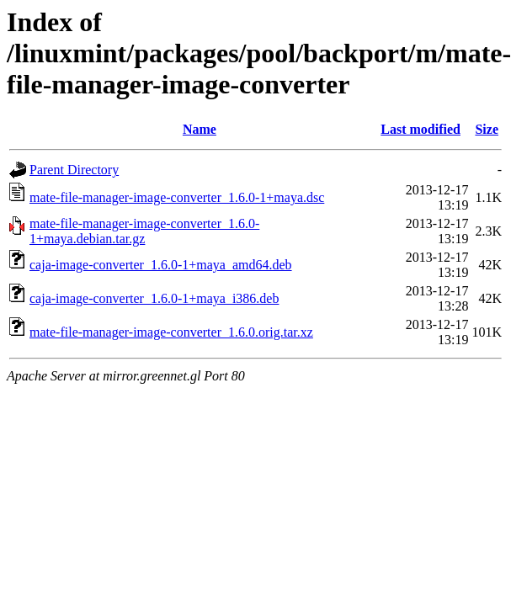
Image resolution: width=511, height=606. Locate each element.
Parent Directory (74, 169)
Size (486, 129)
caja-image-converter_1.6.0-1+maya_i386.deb (154, 298)
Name (199, 129)
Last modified (420, 129)
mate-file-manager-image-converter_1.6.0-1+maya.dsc (176, 197)
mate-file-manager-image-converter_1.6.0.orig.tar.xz (171, 332)
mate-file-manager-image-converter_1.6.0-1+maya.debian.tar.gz (144, 231)
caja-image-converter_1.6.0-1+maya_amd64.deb (160, 265)
